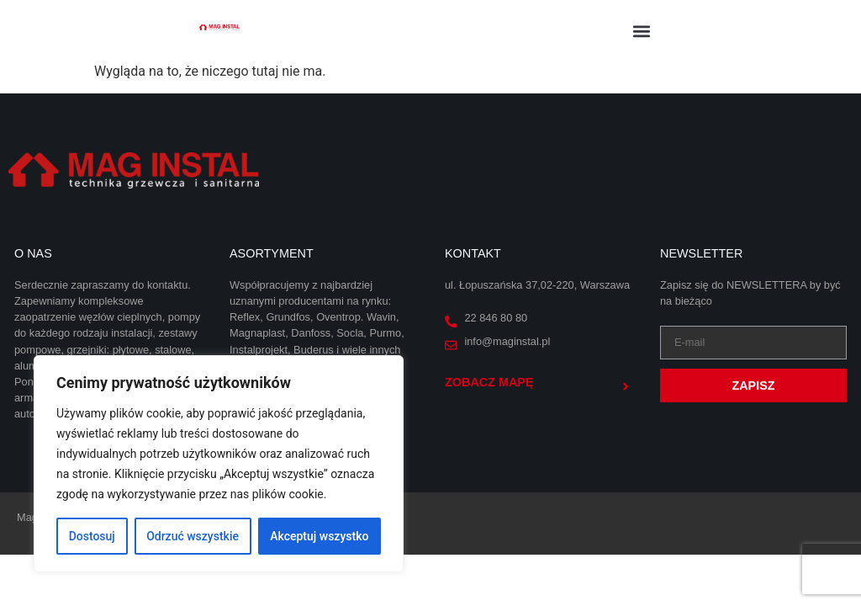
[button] (642, 31)
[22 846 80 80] (451, 321)
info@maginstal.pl (507, 341)
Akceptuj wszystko (319, 536)
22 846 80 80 (495, 317)
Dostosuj (92, 536)
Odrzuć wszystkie (192, 536)
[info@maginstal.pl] (451, 345)
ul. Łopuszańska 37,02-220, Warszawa (537, 285)
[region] (219, 463)
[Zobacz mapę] (625, 386)
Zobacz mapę (489, 382)
